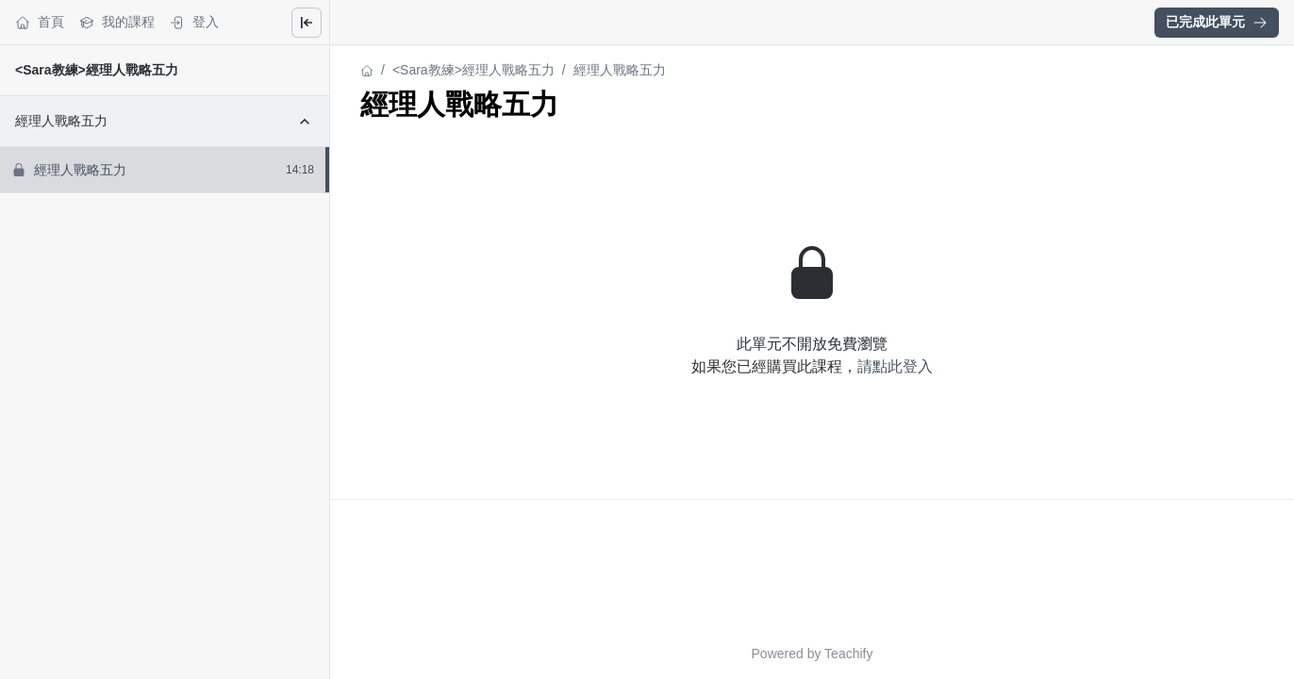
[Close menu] (306, 23)
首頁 (39, 22)
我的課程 (117, 22)
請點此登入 (895, 366)
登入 (194, 22)
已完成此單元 (1217, 21)
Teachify (848, 653)
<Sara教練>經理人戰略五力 (96, 69)
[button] (1216, 23)
